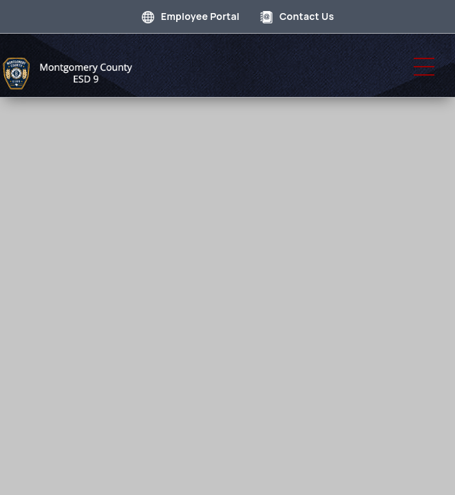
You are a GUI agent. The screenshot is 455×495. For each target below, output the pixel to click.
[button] (424, 67)
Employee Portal (191, 16)
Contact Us (297, 16)
